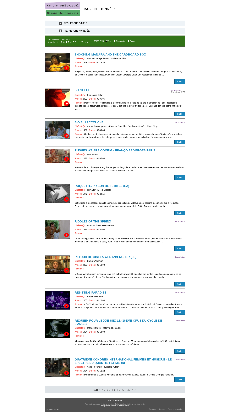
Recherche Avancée (77, 31)
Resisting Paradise (90, 292)
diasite (179, 409)
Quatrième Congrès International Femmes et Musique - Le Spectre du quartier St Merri (123, 361)
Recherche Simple (76, 23)
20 (82, 42)
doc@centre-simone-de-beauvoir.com (115, 406)
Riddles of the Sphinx (93, 221)
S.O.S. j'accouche (89, 122)
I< (54, 42)
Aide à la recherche (115, 400)
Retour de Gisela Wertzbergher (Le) (105, 257)
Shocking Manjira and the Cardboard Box (110, 54)
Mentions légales (52, 409)
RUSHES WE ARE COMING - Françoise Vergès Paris (115, 150)
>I (88, 42)
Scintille (82, 90)
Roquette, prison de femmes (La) (102, 186)
